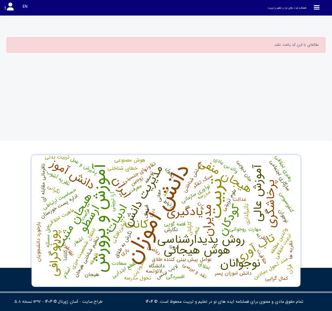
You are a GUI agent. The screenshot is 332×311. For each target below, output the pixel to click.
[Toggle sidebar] (317, 7)
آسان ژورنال (68, 301)
